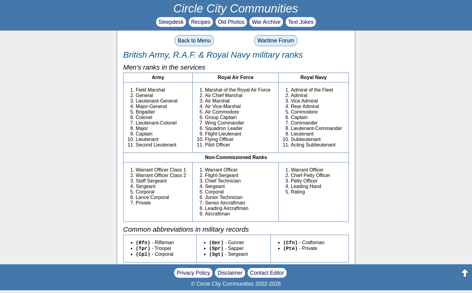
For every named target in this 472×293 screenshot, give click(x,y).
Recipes (201, 22)
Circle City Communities (235, 8)
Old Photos (231, 22)
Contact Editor (267, 276)
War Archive (266, 22)
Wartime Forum (275, 41)
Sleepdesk (171, 22)
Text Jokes (300, 22)
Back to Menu (194, 41)
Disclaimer (229, 276)
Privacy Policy (193, 276)
